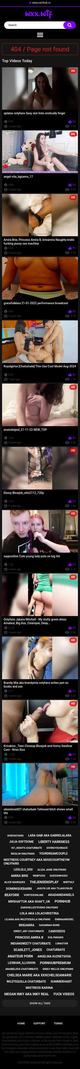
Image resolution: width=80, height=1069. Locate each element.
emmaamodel (64, 919)
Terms (58, 1023)
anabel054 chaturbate (21, 969)
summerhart (61, 981)
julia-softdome (21, 841)
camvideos (57, 931)
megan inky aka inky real (26, 994)
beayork (12, 895)
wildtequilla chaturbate (26, 981)
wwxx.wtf (35, 1062)
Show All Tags (40, 1003)
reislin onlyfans (23, 853)
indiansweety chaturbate (31, 943)
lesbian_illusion (21, 963)
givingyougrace (57, 847)
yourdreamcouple (53, 853)
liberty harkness (53, 842)
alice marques (14, 882)
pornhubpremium (55, 963)
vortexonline (33, 895)
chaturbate (55, 949)
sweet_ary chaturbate (29, 931)
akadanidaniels (61, 895)
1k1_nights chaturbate (26, 847)
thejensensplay (44, 882)
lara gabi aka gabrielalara (49, 835)
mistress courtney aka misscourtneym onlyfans (37, 861)
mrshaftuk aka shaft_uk (29, 901)
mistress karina (39, 988)
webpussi (39, 875)
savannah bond (49, 925)
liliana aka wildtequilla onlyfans (27, 919)
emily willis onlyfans (58, 969)
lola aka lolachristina (39, 913)
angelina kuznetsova (54, 956)
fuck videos (64, 994)
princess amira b (29, 937)
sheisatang (15, 835)
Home (21, 1023)
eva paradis (55, 937)
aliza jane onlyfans (51, 869)
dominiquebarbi (19, 889)
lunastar (61, 943)
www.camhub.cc (41, 2)
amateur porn (20, 956)
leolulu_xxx (23, 869)
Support (39, 1023)
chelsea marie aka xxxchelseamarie (39, 975)
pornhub (62, 901)
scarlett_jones (28, 950)
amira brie (19, 876)
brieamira (26, 925)
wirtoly (68, 882)
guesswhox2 (59, 875)
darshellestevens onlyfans (39, 907)
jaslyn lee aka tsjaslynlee (54, 888)
